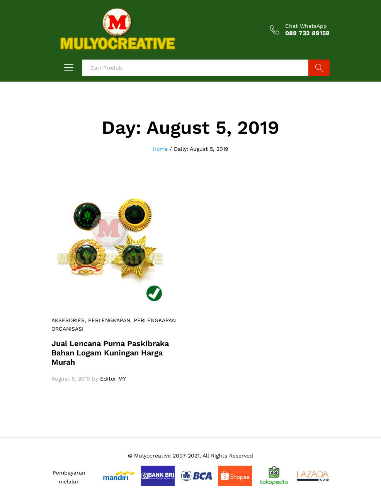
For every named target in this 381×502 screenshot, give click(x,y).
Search (319, 68)
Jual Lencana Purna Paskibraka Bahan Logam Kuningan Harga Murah (110, 353)
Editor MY (113, 379)
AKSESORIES (68, 320)
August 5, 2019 (70, 379)
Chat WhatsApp (306, 26)
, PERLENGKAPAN (107, 320)
